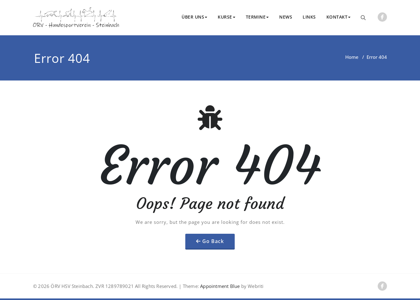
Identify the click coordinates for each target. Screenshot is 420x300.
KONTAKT (338, 17)
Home (352, 57)
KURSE (226, 17)
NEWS (285, 17)
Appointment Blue (219, 286)
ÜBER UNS (194, 17)
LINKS (309, 17)
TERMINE (257, 17)
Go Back (213, 241)
